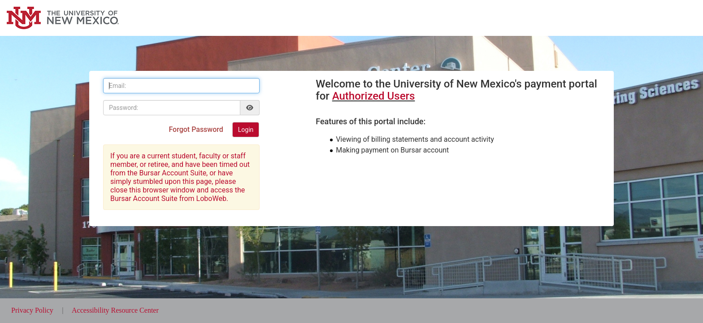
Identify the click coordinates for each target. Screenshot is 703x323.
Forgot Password (197, 129)
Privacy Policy (33, 310)
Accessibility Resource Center (115, 310)
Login (246, 129)
